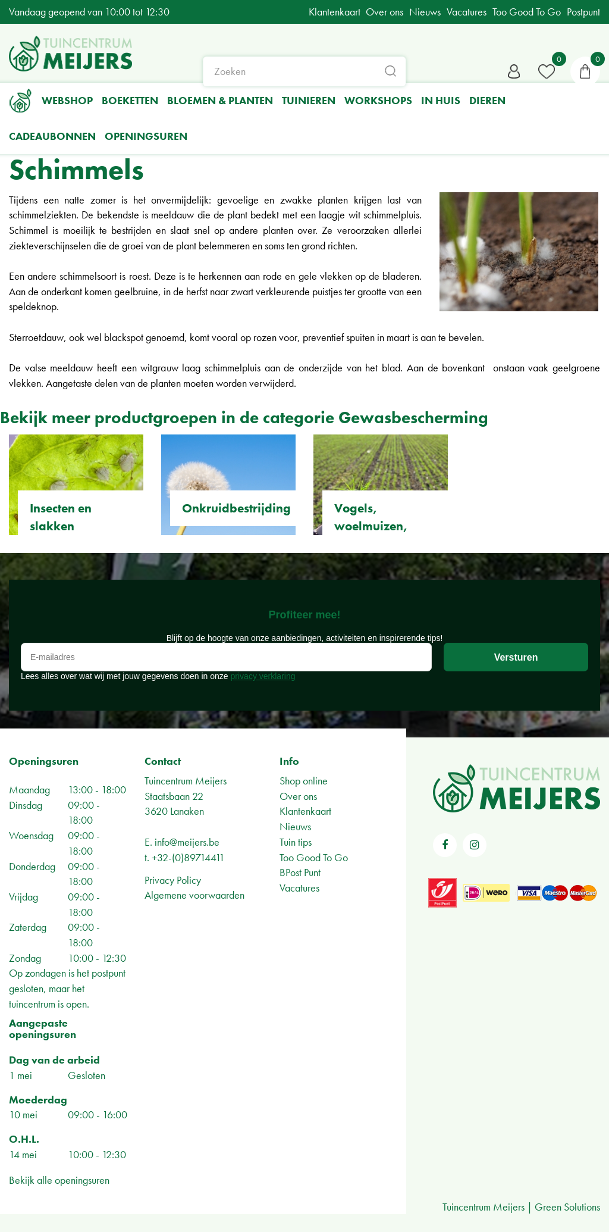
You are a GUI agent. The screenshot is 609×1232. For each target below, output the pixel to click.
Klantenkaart (305, 811)
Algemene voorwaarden (194, 895)
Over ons (298, 796)
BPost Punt (300, 872)
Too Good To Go (314, 857)
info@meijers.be (187, 842)
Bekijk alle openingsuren (59, 1180)
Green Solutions (567, 1207)
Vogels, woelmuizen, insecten (370, 526)
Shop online (304, 780)
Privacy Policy (173, 880)
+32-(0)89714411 (188, 857)
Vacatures (299, 888)
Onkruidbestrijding (236, 508)
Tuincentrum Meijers (186, 780)
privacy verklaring (263, 676)
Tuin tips (296, 842)
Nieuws (295, 826)
